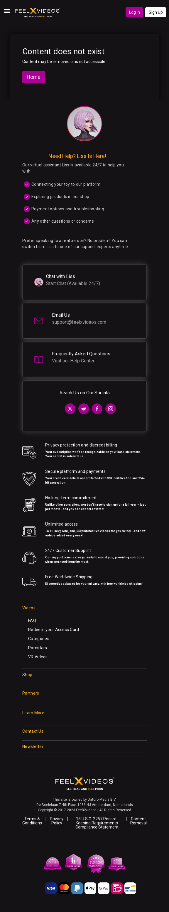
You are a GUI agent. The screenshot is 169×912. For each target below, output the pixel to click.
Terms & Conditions (32, 820)
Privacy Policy (56, 820)
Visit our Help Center (73, 361)
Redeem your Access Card (53, 629)
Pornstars (37, 647)
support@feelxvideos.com (79, 322)
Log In (134, 12)
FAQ (32, 620)
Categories (38, 638)
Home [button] (33, 77)
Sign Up (156, 12)
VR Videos (38, 656)
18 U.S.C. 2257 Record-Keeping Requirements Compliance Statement (97, 822)
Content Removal (138, 820)
